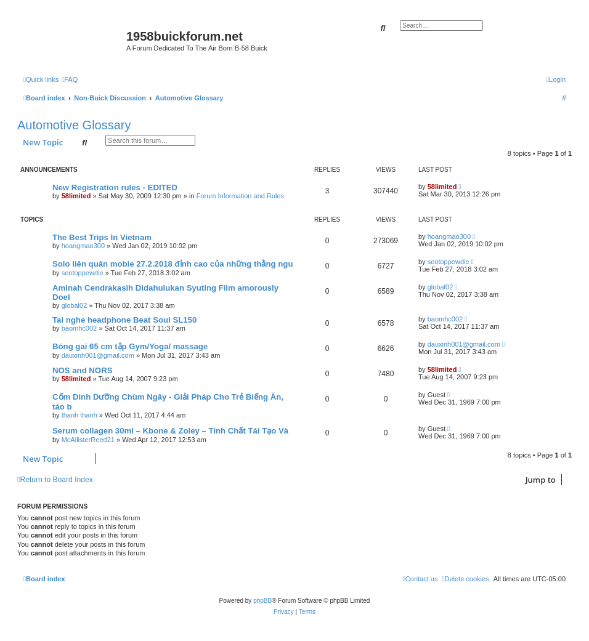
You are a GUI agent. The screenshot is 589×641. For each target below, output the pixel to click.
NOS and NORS (82, 370)
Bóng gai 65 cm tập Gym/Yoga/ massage (130, 346)
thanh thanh (79, 415)
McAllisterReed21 (88, 439)
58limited (76, 196)
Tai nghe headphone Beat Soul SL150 (124, 320)
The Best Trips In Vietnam (102, 237)
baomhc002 (79, 328)
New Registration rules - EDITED (114, 187)
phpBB (262, 600)
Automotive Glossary (74, 125)
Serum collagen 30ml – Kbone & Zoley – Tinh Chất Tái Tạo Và (170, 430)
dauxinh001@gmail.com (98, 355)
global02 (74, 305)
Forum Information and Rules (240, 196)
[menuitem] (70, 79)
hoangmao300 (83, 245)
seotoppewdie (83, 272)
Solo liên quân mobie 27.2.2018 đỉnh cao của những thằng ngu (172, 263)
